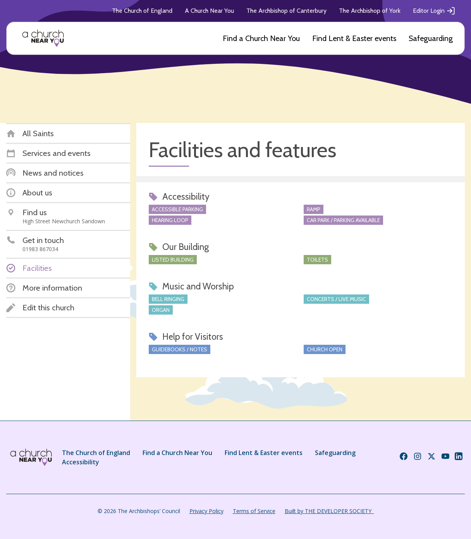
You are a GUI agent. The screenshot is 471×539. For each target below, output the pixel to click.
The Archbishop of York (370, 10)
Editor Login (434, 10)
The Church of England (142, 10)
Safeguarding (431, 38)
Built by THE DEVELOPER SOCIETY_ (329, 511)
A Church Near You (209, 10)
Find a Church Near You (261, 38)
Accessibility (80, 462)
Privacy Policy (206, 511)
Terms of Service (254, 511)
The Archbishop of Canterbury (286, 10)
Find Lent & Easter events (354, 38)
